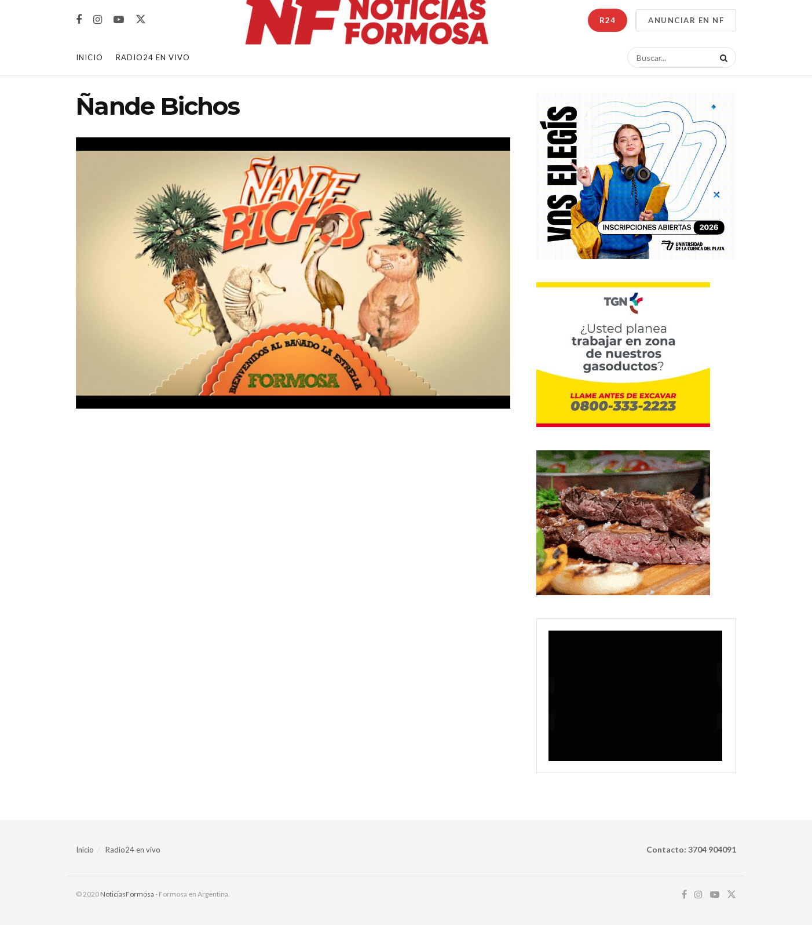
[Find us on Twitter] (141, 20)
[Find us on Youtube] (119, 20)
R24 (607, 20)
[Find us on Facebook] (79, 20)
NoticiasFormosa (127, 894)
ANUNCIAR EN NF (686, 20)
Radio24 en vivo (132, 849)
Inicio (89, 57)
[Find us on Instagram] (97, 20)
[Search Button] (721, 57)
